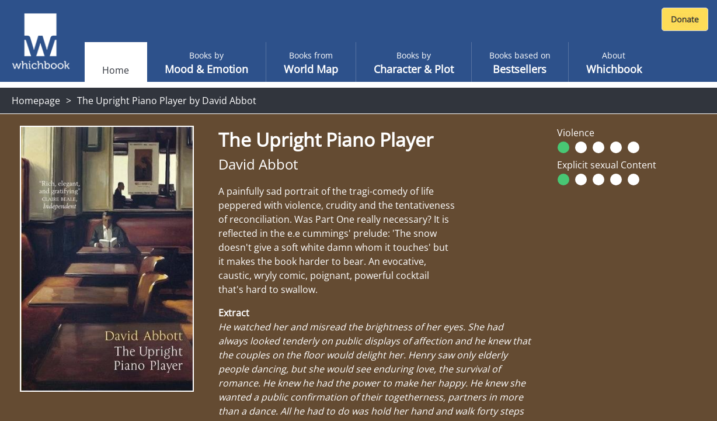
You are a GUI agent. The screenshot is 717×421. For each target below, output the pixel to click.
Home (115, 70)
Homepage (36, 100)
